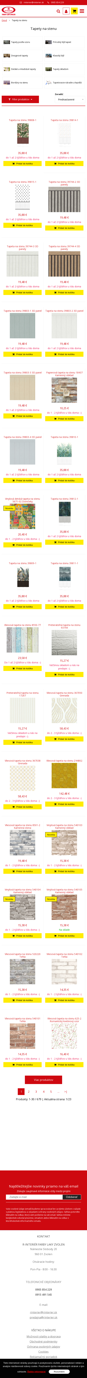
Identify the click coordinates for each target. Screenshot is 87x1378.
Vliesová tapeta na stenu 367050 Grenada (64, 694)
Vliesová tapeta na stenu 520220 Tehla (22, 955)
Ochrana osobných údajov (43, 1346)
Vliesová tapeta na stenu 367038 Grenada (22, 762)
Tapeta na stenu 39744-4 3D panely (64, 247)
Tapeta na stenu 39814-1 (64, 120)
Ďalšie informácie (36, 1371)
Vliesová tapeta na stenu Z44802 (64, 760)
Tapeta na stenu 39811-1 (64, 563)
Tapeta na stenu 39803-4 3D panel (23, 437)
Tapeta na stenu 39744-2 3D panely (64, 183)
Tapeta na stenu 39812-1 (64, 498)
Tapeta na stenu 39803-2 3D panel (64, 310)
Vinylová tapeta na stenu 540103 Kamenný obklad (64, 826)
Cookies (43, 1352)
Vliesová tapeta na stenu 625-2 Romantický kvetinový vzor (64, 1020)
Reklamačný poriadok (43, 1357)
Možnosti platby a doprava (44, 1336)
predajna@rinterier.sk (43, 1317)
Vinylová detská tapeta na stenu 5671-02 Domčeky (22, 500)
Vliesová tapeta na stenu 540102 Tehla (64, 955)
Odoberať (72, 1197)
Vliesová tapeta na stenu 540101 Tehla (22, 1020)
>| (65, 1091)
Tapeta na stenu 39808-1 (22, 120)
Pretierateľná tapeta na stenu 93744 (64, 626)
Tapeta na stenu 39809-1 (22, 563)
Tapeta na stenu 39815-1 (22, 182)
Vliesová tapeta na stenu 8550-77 (22, 625)
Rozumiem (59, 1371)
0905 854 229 (57, 2)
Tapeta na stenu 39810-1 (64, 437)
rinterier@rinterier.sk (34, 2)
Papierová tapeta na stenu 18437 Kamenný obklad (64, 374)
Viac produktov (43, 1080)
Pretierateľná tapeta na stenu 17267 (22, 694)
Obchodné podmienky (43, 1341)
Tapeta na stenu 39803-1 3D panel (23, 310)
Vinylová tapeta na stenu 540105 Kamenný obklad (64, 891)
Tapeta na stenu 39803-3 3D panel (23, 372)
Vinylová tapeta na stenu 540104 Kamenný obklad (22, 891)
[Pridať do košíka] (22, 163)
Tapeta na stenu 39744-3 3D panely (22, 247)
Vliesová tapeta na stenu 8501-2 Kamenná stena (22, 826)
